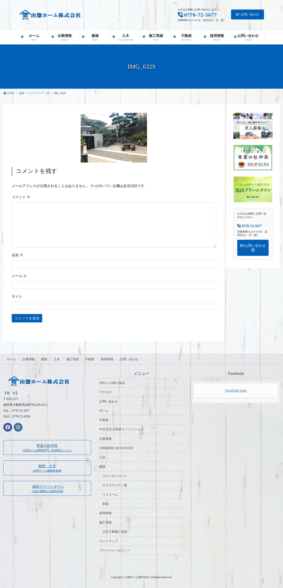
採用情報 (107, 359)
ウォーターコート (114, 476)
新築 (105, 504)
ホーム (11, 359)
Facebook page (235, 390)
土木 (57, 359)
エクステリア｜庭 (114, 485)
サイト (17, 296)
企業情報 (28, 359)
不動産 (89, 359)
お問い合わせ (247, 14)
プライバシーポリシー (114, 550)
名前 (17, 255)
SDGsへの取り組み (112, 383)
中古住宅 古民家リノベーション (121, 429)
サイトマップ (108, 541)
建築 (44, 359)
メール (19, 276)
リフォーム (110, 494)
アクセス (105, 392)
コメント (21, 197)
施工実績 (72, 359)
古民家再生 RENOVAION (116, 448)
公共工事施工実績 (114, 531)
